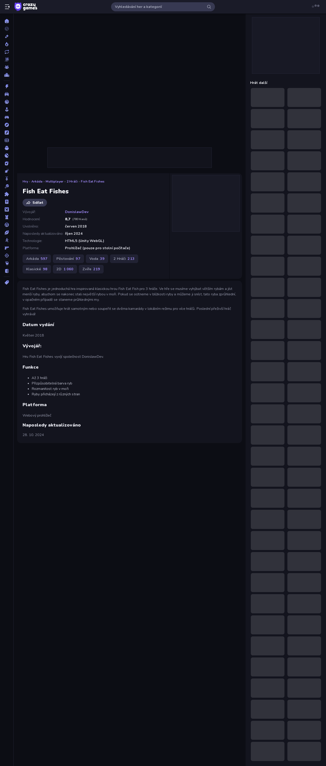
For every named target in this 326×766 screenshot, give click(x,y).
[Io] (6, 155)
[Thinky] (6, 263)
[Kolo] (6, 179)
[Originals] (6, 59)
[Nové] (6, 36)
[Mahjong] (6, 202)
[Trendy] (6, 44)
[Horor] (6, 148)
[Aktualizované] (6, 52)
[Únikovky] (6, 271)
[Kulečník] (6, 186)
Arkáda (37, 181)
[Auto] (6, 94)
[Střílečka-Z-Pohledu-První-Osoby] (6, 248)
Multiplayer (54, 181)
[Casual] (6, 109)
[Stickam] (6, 240)
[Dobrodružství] (6, 125)
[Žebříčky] (6, 75)
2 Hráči (72, 181)
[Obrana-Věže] (6, 217)
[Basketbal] (6, 102)
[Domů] (6, 21)
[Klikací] (6, 171)
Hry (25, 181)
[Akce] (6, 86)
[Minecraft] (6, 209)
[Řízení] (6, 225)
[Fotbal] (6, 140)
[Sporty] (6, 232)
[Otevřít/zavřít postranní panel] (7, 6)
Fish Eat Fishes (92, 181)
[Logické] (6, 194)
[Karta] (6, 163)
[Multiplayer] (6, 67)
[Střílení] (6, 255)
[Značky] (6, 282)
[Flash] (6, 132)
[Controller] (6, 117)
